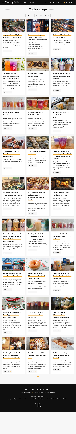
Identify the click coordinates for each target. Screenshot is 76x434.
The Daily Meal (57, 421)
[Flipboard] (50, 2)
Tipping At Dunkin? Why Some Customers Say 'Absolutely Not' (12, 37)
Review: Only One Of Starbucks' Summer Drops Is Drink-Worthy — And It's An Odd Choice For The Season (62, 163)
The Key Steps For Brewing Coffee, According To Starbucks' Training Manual (61, 334)
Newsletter (68, 2)
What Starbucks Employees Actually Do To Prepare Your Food (62, 122)
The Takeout (66, 421)
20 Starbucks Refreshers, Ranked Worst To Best (36, 122)
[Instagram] (58, 2)
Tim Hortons (39, 15)
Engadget (9, 421)
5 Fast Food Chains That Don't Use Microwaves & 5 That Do (62, 204)
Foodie (35, 421)
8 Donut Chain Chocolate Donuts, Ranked (35, 80)
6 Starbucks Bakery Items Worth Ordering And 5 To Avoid (12, 204)
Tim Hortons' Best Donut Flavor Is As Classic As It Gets (60, 37)
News (32, 2)
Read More (6, 53)
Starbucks (29, 15)
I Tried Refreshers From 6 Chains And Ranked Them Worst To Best (37, 331)
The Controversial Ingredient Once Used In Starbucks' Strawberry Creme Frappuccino (36, 39)
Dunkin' (47, 15)
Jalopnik (15, 421)
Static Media (28, 414)
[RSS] (61, 2)
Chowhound (28, 421)
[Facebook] (45, 2)
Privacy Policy (45, 412)
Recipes (25, 2)
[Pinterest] (53, 2)
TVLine (21, 421)
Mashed (49, 421)
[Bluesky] (56, 2)
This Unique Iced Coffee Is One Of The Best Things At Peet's (37, 245)
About (27, 412)
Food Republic (42, 421)
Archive (35, 412)
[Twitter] (48, 2)
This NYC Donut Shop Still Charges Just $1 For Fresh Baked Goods (37, 375)
